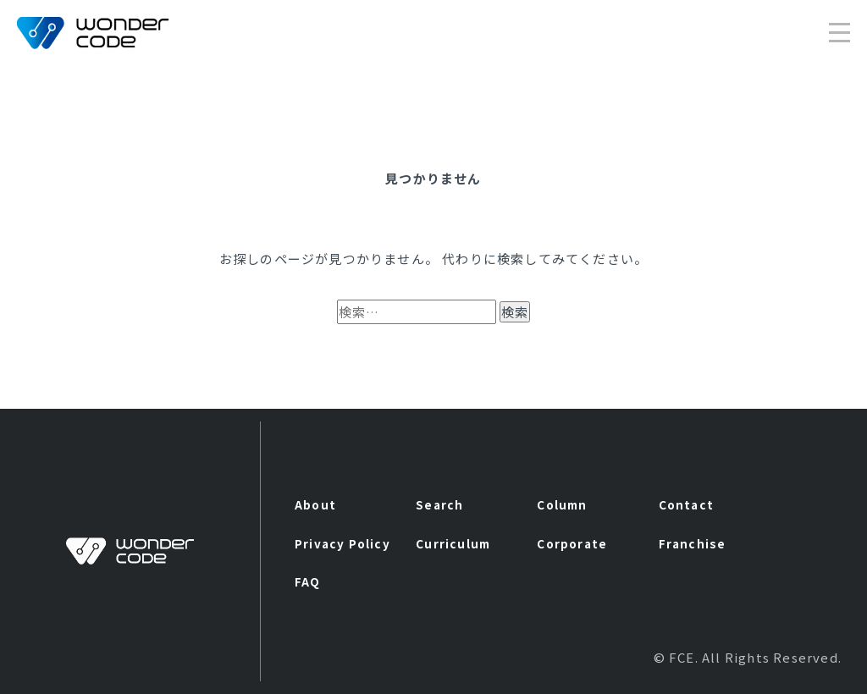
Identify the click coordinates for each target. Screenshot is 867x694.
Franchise (692, 543)
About (315, 504)
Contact (686, 504)
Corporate (572, 543)
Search (439, 504)
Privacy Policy (342, 543)
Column (562, 504)
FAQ (308, 581)
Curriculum (453, 543)
